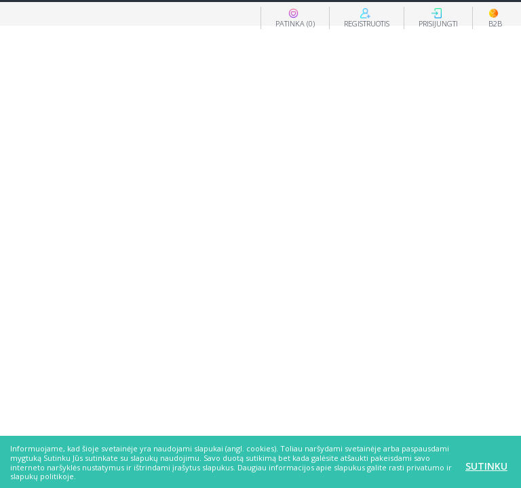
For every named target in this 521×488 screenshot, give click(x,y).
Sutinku (486, 466)
